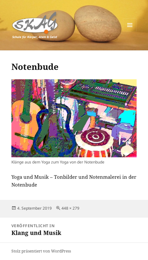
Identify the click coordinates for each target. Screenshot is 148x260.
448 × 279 (70, 208)
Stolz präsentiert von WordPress (41, 251)
